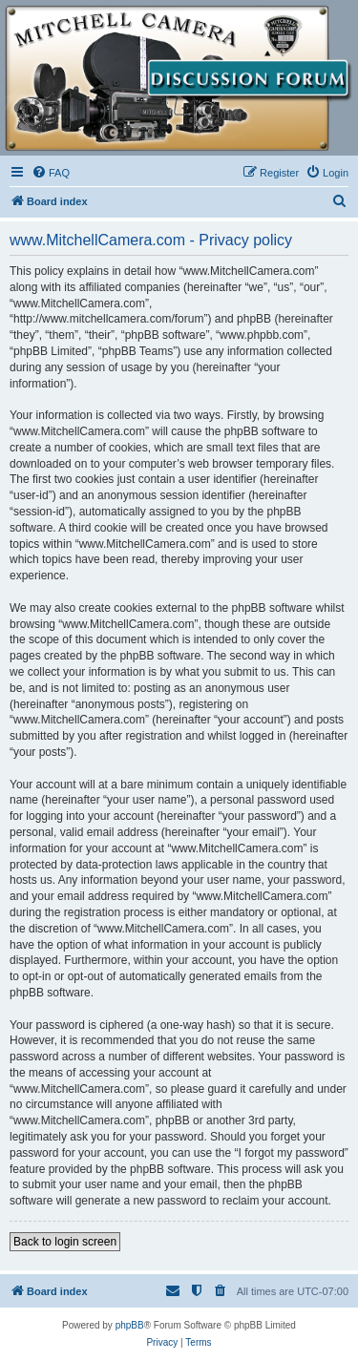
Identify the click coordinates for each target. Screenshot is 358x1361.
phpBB (130, 1325)
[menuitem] (51, 172)
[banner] (179, 78)
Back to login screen (64, 1241)
